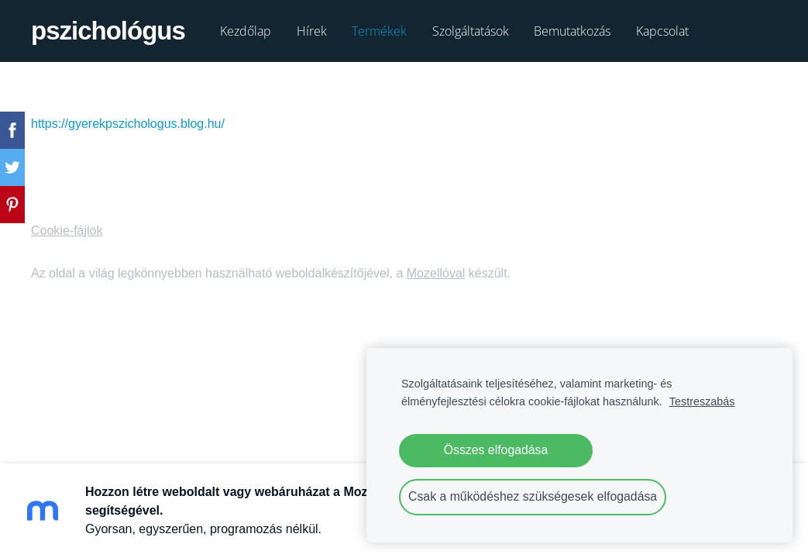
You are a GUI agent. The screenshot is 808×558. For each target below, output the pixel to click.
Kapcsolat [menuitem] (662, 31)
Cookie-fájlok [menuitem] (66, 230)
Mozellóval (436, 273)
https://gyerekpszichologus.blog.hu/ (128, 123)
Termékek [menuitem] (379, 31)
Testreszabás (702, 401)
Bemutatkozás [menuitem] (572, 31)
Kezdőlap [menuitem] (245, 31)
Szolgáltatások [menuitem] (470, 31)
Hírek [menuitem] (312, 31)
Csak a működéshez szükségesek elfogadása (532, 496)
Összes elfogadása (496, 449)
